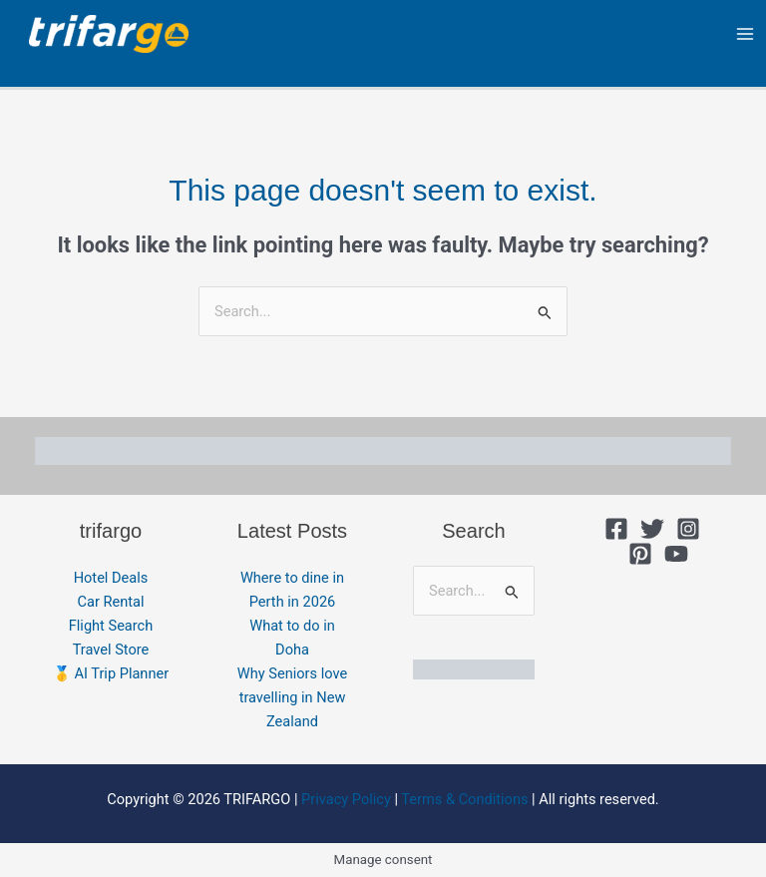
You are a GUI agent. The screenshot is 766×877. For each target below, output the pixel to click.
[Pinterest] (640, 554)
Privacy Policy (346, 799)
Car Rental (111, 602)
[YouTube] (676, 554)
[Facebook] (616, 529)
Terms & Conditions (464, 799)
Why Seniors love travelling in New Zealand (292, 697)
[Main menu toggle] (745, 34)
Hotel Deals (111, 578)
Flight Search (111, 626)
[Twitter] (652, 529)
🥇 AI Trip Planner (111, 673)
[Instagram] (688, 529)
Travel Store (111, 649)
